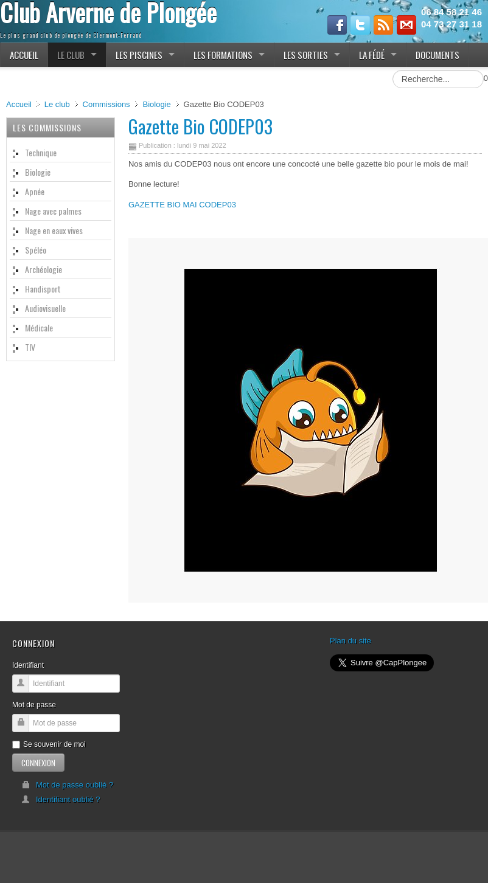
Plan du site (350, 640)
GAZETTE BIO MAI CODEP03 (182, 204)
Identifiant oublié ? (60, 799)
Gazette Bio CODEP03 (200, 126)
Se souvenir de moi (49, 744)
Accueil (19, 104)
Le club (57, 104)
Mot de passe (34, 705)
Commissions (106, 104)
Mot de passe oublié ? (67, 784)
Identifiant (28, 665)
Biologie (156, 104)
